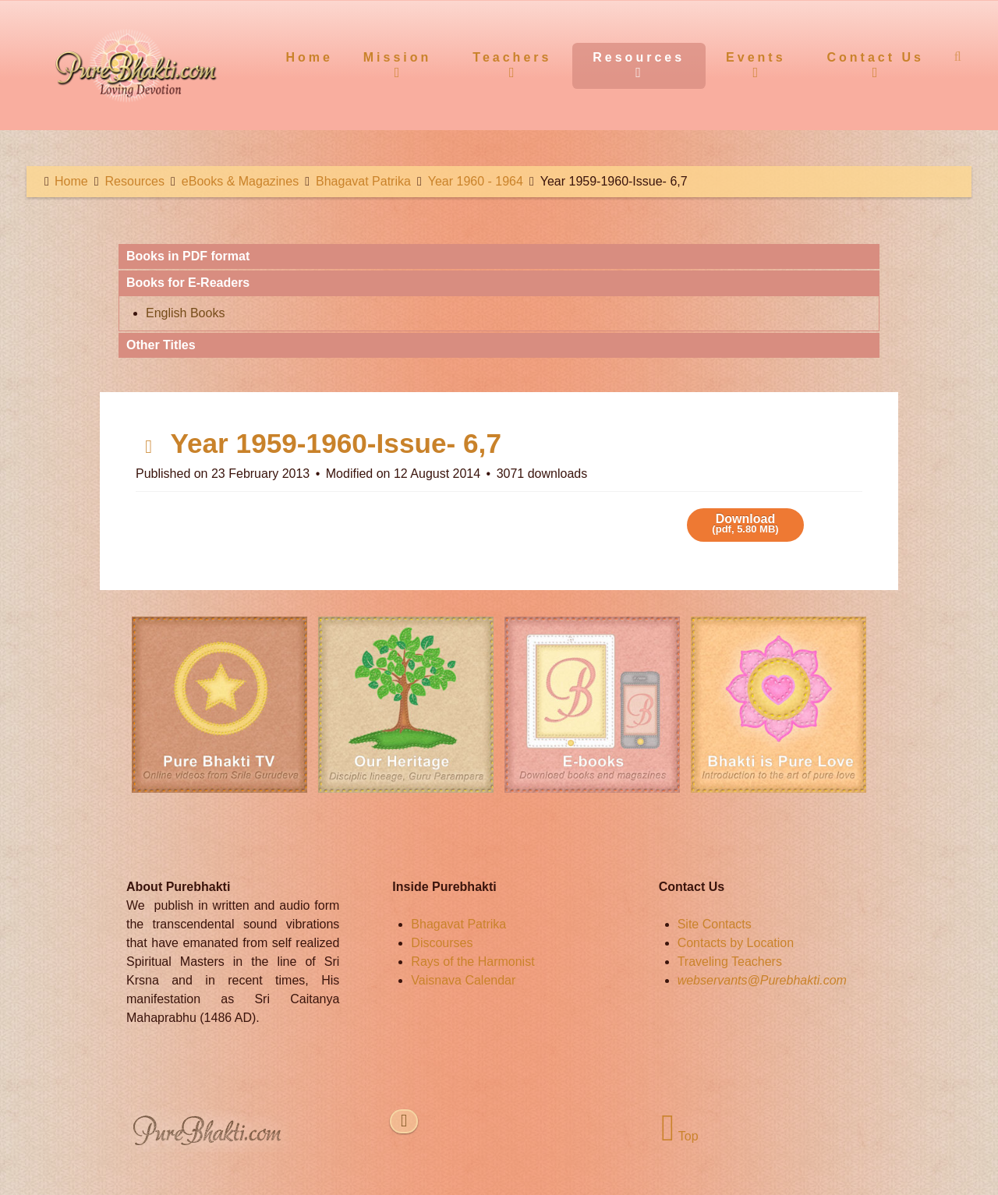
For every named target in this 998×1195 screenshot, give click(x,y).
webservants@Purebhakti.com (762, 980)
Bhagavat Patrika (458, 924)
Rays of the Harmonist (472, 961)
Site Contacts (715, 924)
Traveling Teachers (730, 961)
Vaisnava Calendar (463, 980)
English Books (185, 313)
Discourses (441, 942)
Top (679, 1136)
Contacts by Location (736, 942)
